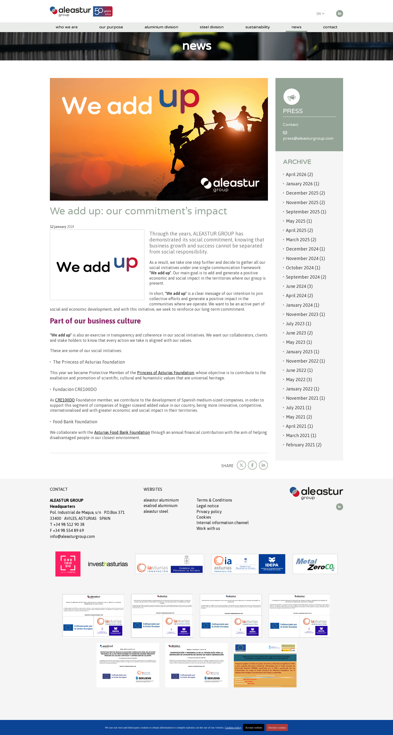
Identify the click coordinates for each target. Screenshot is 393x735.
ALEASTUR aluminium (161, 500)
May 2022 (299, 379)
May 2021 (299, 417)
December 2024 (305, 249)
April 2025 (299, 230)
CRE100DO (65, 400)
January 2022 (302, 388)
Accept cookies (253, 727)
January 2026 (302, 183)
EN (321, 14)
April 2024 (299, 295)
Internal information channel (223, 522)
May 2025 (299, 221)
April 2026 (299, 174)
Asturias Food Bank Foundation (122, 432)
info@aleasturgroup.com (72, 536)
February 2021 (304, 444)
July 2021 (298, 407)
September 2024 (306, 277)
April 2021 (299, 426)
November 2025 (305, 202)
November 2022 (305, 361)
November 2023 (305, 314)
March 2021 (301, 435)
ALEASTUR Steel (156, 511)
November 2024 (305, 258)
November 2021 (305, 398)
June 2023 (299, 333)
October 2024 (303, 267)
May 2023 (299, 342)
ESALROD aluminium (160, 505)
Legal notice (208, 506)
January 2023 (302, 351)
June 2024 (299, 286)
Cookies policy (233, 727)
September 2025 (306, 211)
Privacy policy (209, 511)
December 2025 (305, 193)
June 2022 (299, 370)
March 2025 (301, 239)
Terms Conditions (214, 500)
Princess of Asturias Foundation (165, 372)
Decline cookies (277, 727)
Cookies (204, 517)
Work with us (208, 528)
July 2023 (298, 323)
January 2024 (302, 305)
